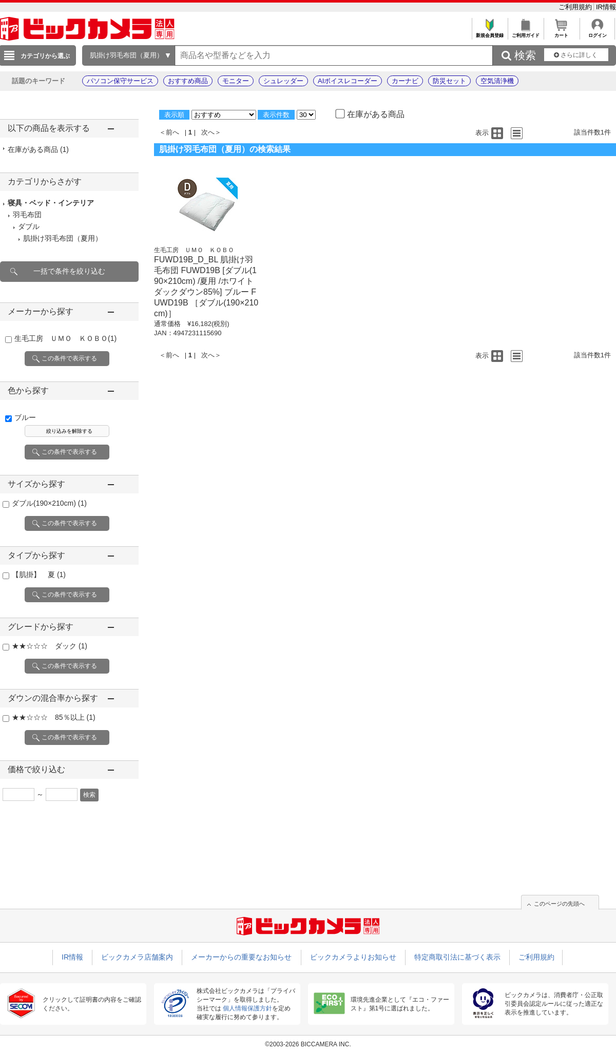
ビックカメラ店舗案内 (137, 957)
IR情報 (606, 7)
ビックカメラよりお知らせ (353, 957)
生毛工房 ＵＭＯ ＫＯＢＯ (65, 338)
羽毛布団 (27, 214)
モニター (235, 81)
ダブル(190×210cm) (49, 503)
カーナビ (405, 81)
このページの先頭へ (559, 904)
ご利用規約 (576, 7)
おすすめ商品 (188, 81)
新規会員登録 (489, 32)
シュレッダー (283, 81)
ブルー (25, 417)
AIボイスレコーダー (347, 81)
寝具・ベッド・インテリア (51, 203)
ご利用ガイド (525, 32)
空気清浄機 (497, 81)
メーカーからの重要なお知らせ (241, 957)
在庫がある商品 (38, 149)
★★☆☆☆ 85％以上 (53, 717)
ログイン (597, 32)
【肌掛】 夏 (39, 574)
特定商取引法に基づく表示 (457, 957)
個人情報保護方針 (247, 1008)
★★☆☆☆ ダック (49, 646)
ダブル (29, 226)
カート (561, 32)
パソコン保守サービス (120, 81)
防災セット (449, 81)
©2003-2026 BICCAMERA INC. (308, 1044)
